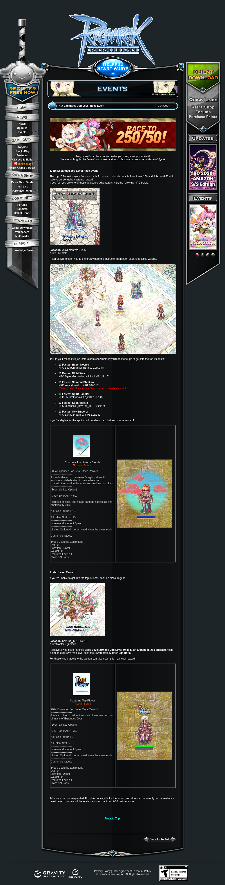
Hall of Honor (22, 213)
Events (22, 132)
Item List (22, 186)
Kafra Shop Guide (22, 182)
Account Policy (142, 871)
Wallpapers (22, 232)
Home (155, 94)
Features (22, 155)
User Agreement (122, 871)
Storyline (22, 147)
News (22, 123)
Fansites (22, 209)
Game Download (22, 227)
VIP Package (23, 164)
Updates (22, 128)
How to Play (22, 151)
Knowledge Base (22, 250)
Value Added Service (22, 167)
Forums (22, 204)
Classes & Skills (22, 159)
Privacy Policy (102, 871)
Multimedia (22, 236)
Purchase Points (22, 190)
